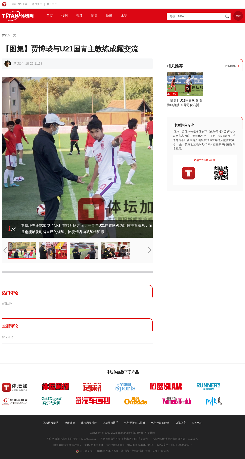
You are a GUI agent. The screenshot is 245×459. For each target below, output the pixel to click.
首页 (49, 15)
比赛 (124, 15)
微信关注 (37, 4)
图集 (94, 15)
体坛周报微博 (50, 422)
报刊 (64, 15)
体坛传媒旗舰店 (160, 422)
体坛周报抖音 (89, 422)
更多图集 (230, 66)
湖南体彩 (197, 422)
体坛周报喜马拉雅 (134, 422)
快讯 (109, 15)
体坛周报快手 (110, 422)
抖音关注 (52, 4)
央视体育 (181, 422)
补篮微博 (69, 422)
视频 (79, 15)
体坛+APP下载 (19, 4)
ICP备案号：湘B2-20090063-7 (174, 444)
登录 (238, 15)
